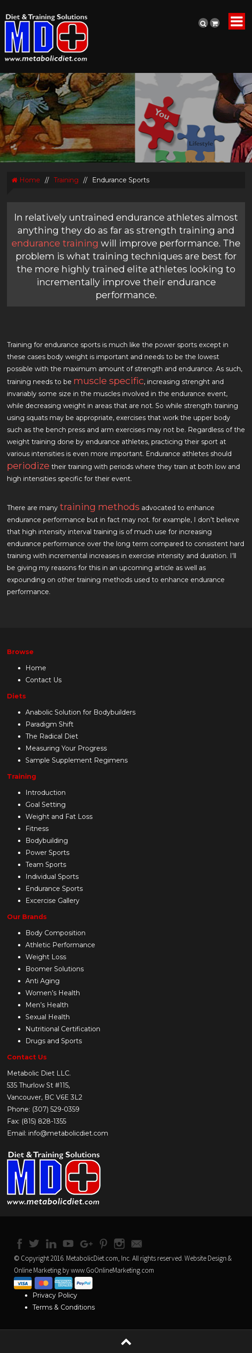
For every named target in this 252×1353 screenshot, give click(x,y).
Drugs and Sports (53, 1041)
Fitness (37, 828)
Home (26, 180)
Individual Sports (52, 876)
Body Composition (55, 933)
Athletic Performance (60, 945)
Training (66, 180)
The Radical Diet (51, 736)
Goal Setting (45, 804)
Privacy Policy (54, 1295)
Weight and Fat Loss (58, 816)
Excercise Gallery (52, 900)
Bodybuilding (46, 840)
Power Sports (47, 852)
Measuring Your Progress (66, 748)
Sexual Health (47, 1017)
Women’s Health (52, 993)
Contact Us (43, 680)
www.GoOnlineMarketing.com (112, 1270)
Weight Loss (45, 957)
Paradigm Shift (49, 724)
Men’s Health (46, 1005)
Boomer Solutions (54, 969)
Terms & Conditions (63, 1307)
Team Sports (45, 864)
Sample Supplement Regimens (76, 760)
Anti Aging (42, 981)
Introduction (45, 792)
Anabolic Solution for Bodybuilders (80, 712)
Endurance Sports (54, 888)
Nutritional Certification (62, 1029)
